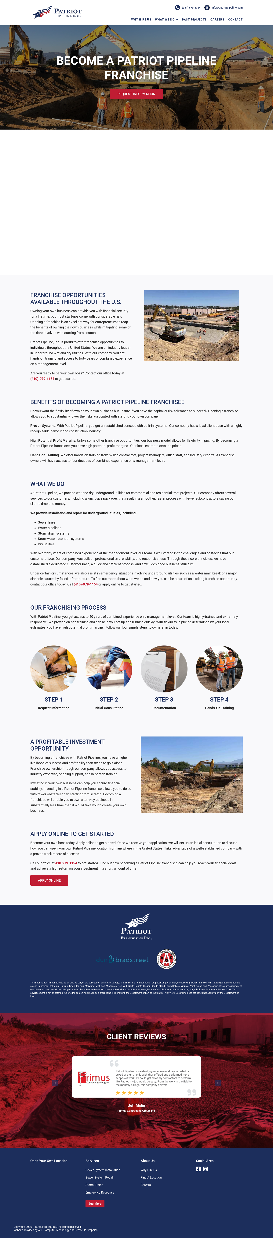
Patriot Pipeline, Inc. (45, 1226)
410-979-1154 (66, 863)
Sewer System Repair (100, 1177)
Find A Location (151, 1177)
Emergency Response (100, 1192)
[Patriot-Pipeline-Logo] (56, 6)
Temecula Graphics (86, 1230)
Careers (146, 1185)
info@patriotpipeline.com (223, 7)
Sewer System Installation (103, 1170)
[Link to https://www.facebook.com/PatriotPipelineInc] (198, 1169)
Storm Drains (94, 1185)
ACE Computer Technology (53, 1230)
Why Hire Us (149, 1170)
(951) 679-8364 (188, 7)
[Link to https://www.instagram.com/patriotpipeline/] (206, 1169)
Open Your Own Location (48, 1161)
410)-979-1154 (42, 379)
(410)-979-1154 (86, 584)
